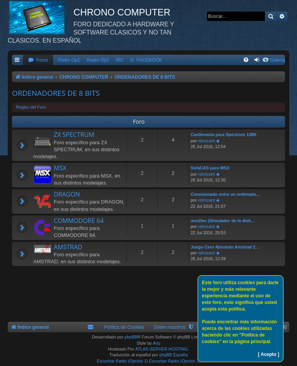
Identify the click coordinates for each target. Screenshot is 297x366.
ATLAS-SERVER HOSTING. (162, 349)
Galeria (277, 60)
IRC (120, 60)
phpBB (131, 337)
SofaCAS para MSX (210, 168)
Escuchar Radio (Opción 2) (174, 361)
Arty (156, 343)
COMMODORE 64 (79, 220)
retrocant (206, 140)
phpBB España (173, 354)
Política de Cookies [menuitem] (124, 327)
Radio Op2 (98, 60)
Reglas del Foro (31, 107)
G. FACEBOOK (146, 60)
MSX (60, 168)
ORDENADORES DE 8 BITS (56, 93)
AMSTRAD (68, 247)
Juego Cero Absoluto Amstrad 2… (225, 247)
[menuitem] (38, 60)
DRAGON (67, 194)
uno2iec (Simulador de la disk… (223, 220)
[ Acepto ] (268, 354)
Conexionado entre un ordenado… (225, 194)
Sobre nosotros (169, 327)
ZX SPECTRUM (74, 134)
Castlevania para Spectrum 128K (224, 134)
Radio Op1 (69, 60)
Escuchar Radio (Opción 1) (122, 361)
